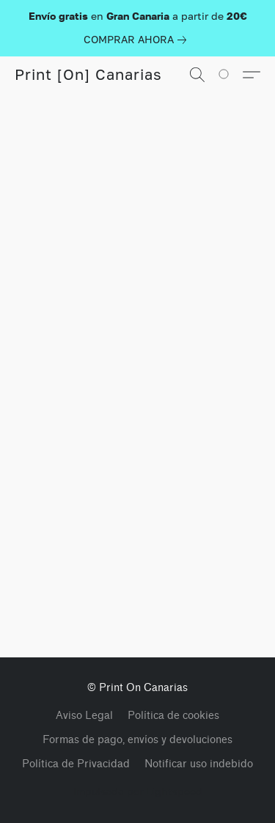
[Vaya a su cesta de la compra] (231, 74)
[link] (138, 39)
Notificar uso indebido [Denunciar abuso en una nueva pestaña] (198, 764)
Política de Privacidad (76, 764)
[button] (88, 74)
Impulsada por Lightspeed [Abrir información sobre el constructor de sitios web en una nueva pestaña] (137, 791)
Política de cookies (173, 715)
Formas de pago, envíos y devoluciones (137, 740)
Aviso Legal (84, 715)
